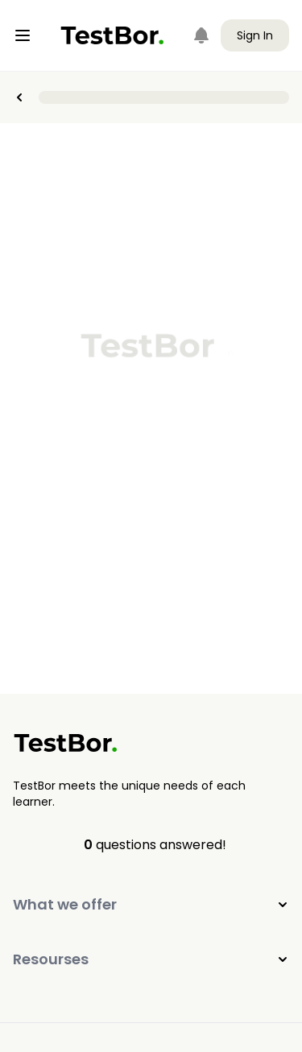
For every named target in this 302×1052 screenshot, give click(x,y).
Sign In (255, 35)
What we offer (151, 904)
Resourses (151, 959)
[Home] (112, 35)
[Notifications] (201, 35)
